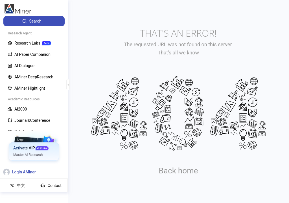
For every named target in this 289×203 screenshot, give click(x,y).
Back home (178, 170)
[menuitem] (34, 21)
